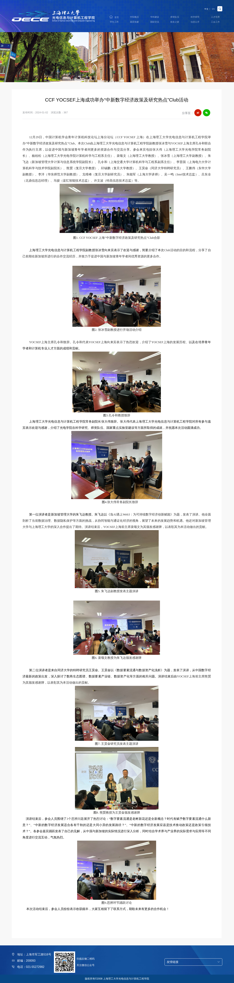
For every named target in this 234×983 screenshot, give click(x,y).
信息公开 (195, 22)
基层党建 (134, 22)
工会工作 (215, 22)
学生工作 (114, 22)
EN (212, 6)
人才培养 (215, 16)
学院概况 (134, 16)
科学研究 (195, 16)
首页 (116, 16)
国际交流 (154, 22)
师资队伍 (174, 16)
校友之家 (174, 22)
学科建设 (154, 16)
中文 (202, 6)
